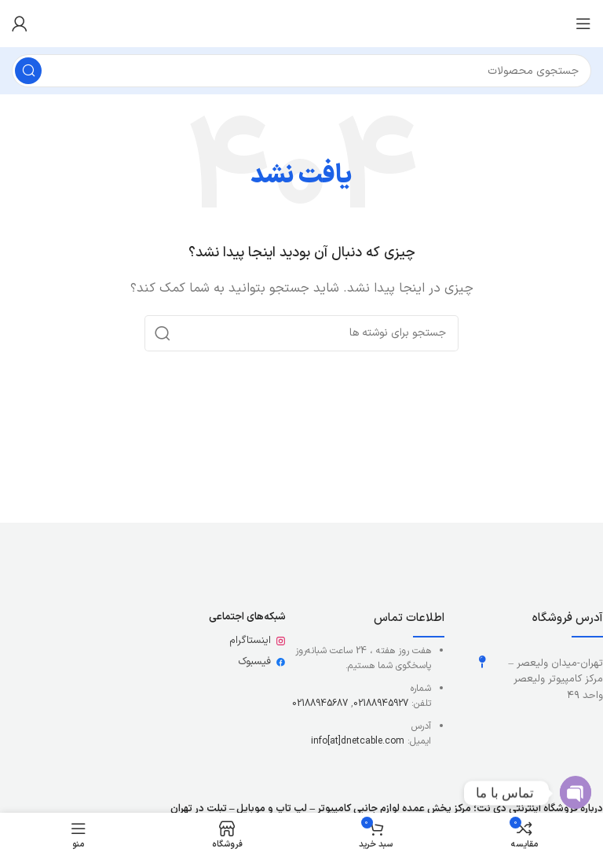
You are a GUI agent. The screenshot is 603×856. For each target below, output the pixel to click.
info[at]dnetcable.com (357, 741)
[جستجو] (301, 70)
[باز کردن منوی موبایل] (583, 23)
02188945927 (380, 703)
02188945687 (320, 703)
